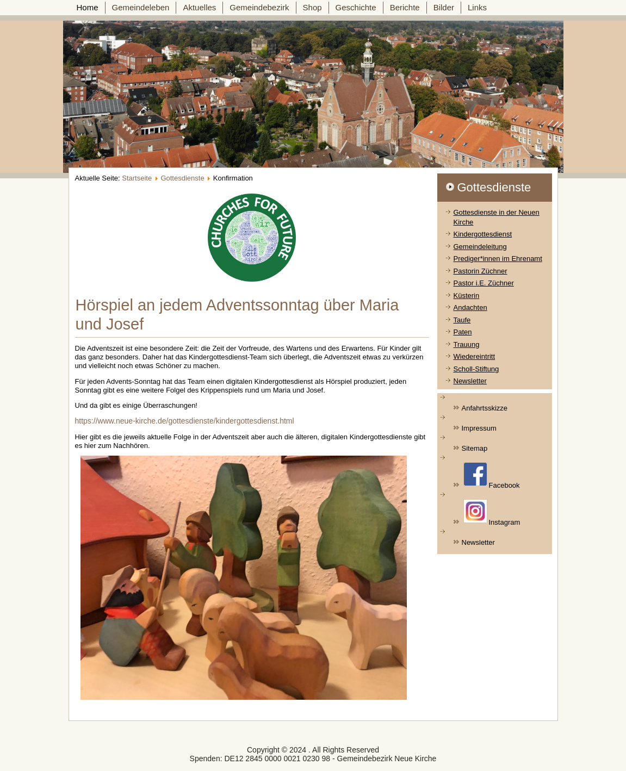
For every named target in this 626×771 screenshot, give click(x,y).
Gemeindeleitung (480, 247)
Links (477, 7)
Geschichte (356, 7)
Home (87, 7)
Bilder (443, 7)
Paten (463, 332)
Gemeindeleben (141, 7)
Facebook (491, 475)
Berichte (405, 7)
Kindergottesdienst (483, 234)
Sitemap (475, 448)
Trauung (467, 344)
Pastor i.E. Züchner (484, 283)
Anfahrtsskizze (485, 408)
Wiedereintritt (474, 356)
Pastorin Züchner (480, 271)
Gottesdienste (182, 178)
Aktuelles (199, 7)
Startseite (137, 178)
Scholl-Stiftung (476, 369)
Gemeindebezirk (259, 7)
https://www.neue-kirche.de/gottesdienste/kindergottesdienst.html (184, 420)
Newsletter (470, 381)
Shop (312, 7)
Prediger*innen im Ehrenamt (498, 258)
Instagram (491, 512)
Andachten (470, 307)
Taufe (462, 320)
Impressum (479, 428)
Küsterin (467, 295)
